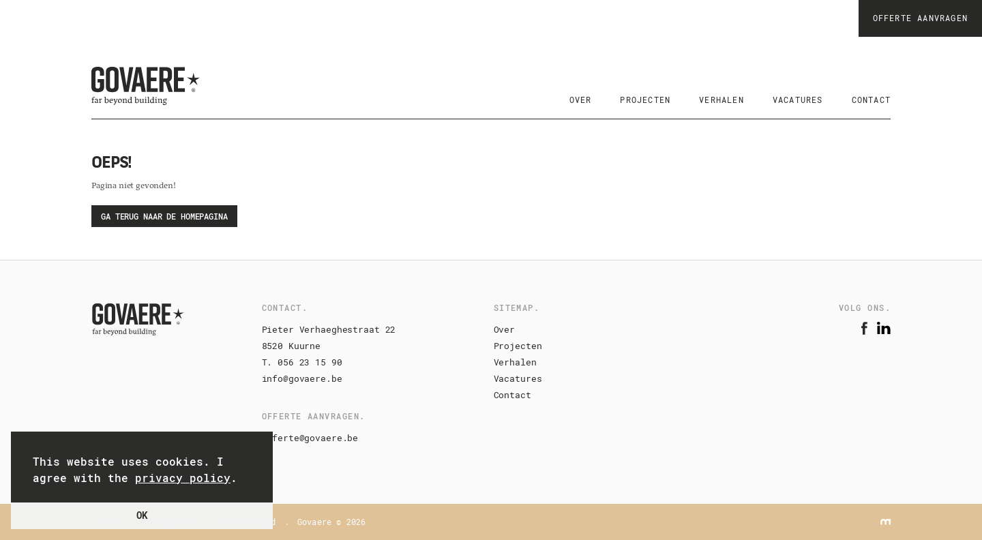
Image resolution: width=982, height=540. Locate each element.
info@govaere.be (302, 378)
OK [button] (141, 515)
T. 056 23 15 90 (302, 362)
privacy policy (182, 477)
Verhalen (515, 362)
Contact (512, 395)
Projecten (518, 346)
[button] (246, 479)
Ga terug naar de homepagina (164, 216)
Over (504, 329)
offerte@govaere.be (310, 438)
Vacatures (518, 378)
